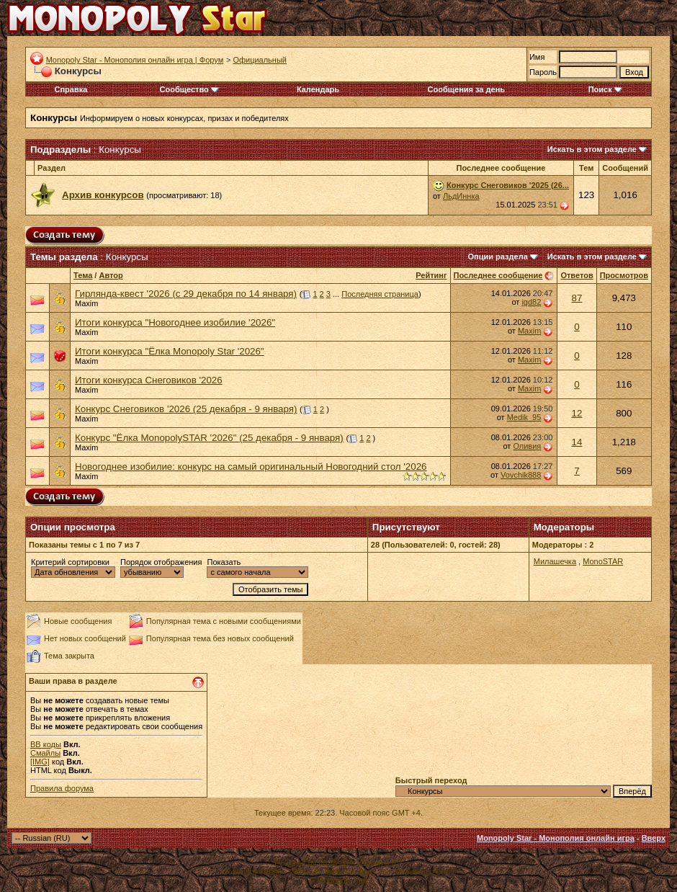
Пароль (543, 72)
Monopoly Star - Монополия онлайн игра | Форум (135, 59)
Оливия (527, 446)
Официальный (260, 59)
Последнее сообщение (498, 275)
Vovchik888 (521, 474)
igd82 (531, 302)
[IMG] (40, 761)
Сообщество (189, 89)
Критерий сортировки (70, 562)
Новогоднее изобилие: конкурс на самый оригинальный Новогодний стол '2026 (251, 466)
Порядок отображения (161, 562)
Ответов (576, 275)
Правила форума (62, 788)
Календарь (318, 89)
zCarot (442, 872)
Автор (110, 275)
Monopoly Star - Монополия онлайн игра (556, 838)
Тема (82, 275)
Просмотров (624, 275)
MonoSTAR (603, 561)
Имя (536, 57)
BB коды (45, 744)
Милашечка (555, 561)
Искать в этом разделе (592, 149)
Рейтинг (431, 275)
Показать (224, 562)
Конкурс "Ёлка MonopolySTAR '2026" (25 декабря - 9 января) (209, 437)
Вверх (653, 838)
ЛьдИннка (461, 196)
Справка (71, 89)
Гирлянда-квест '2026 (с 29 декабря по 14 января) (186, 293)
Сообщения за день (466, 89)
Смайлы (45, 753)
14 (577, 442)
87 (577, 298)
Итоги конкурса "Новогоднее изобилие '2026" (175, 322)
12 (577, 413)
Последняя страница (379, 294)
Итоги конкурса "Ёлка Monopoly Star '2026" (169, 351)
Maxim (86, 303)
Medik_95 (524, 417)
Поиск (605, 89)
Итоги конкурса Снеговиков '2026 (149, 380)
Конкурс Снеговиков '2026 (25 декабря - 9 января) (186, 408)
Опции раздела (498, 256)
